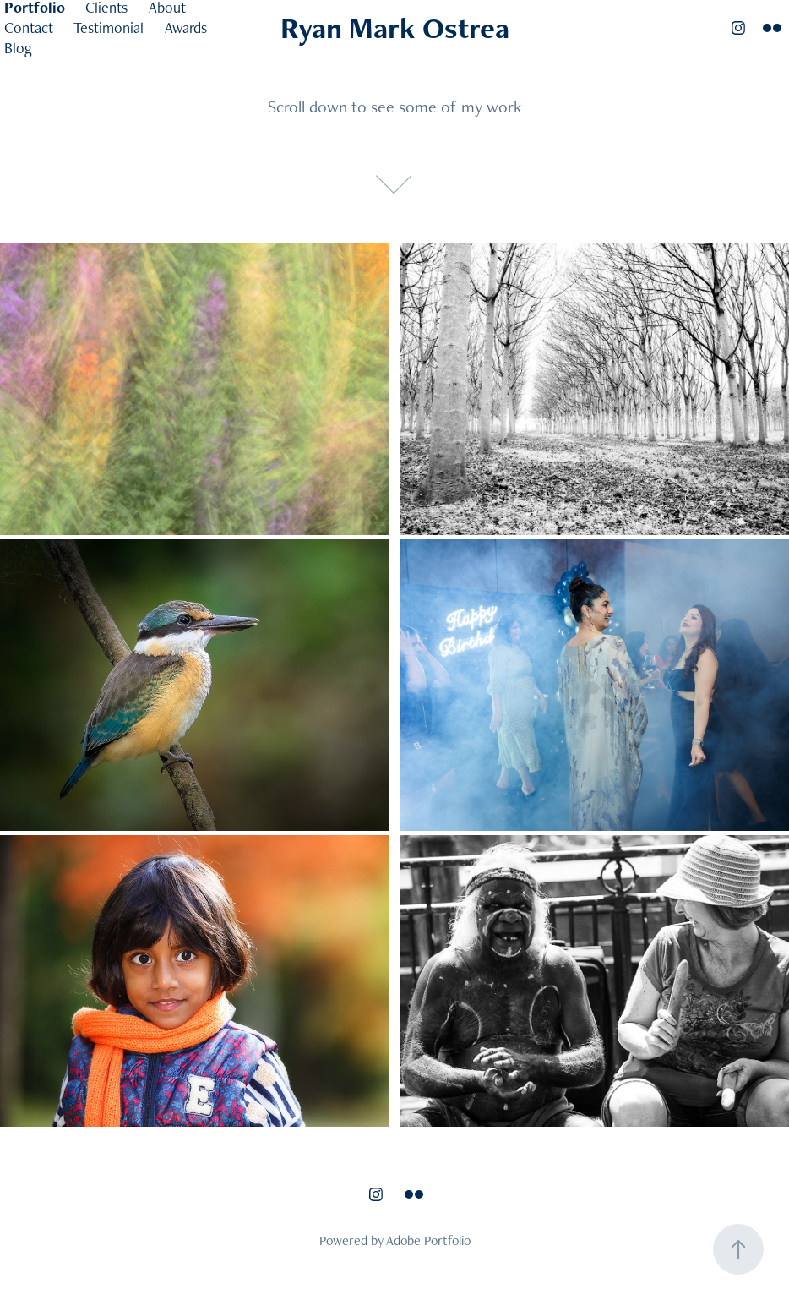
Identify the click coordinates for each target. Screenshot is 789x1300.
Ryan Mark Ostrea (394, 27)
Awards (186, 27)
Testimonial (108, 27)
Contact (28, 27)
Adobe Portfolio (428, 1240)
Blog (18, 47)
